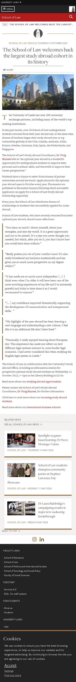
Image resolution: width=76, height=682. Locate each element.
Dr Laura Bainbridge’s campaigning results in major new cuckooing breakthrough (52, 509)
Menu (10, 9)
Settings (8, 671)
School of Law (11, 17)
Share (10, 69)
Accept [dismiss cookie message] (10, 665)
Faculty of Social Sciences (17, 575)
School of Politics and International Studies (25, 566)
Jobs (6, 626)
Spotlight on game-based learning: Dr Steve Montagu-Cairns (53, 439)
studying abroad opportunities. (44, 381)
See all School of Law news (21, 424)
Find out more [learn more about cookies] (12, 675)
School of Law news (21, 43)
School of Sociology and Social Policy (22, 571)
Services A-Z (10, 589)
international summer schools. (44, 407)
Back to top (9, 531)
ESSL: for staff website (15, 594)
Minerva (8, 608)
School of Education (14, 557)
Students (8, 612)
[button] (71, 17)
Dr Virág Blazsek (26, 391)
